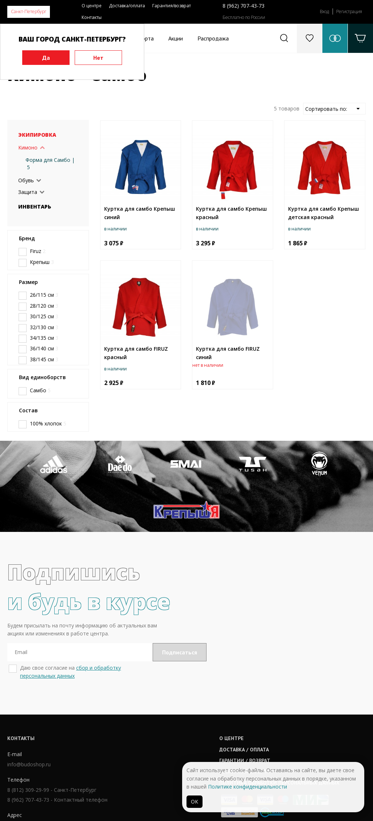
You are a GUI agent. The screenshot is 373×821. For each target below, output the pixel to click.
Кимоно (28, 147)
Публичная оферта (176, 736)
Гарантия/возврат (171, 6)
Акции (175, 38)
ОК (194, 801)
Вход (324, 11)
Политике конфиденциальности (247, 786)
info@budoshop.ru (29, 729)
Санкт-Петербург (28, 11)
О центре (92, 6)
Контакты (92, 17)
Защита (27, 191)
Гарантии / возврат (176, 724)
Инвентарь (34, 206)
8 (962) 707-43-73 (243, 5)
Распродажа (213, 38)
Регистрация (349, 11)
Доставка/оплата (127, 6)
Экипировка (37, 134)
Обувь (26, 180)
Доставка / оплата (175, 714)
